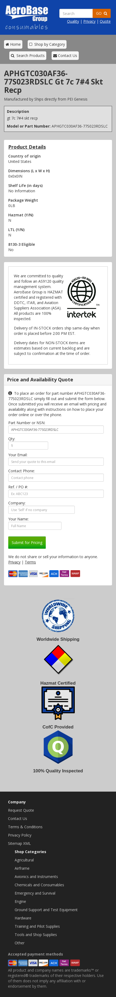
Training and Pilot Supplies (37, 926)
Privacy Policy (19, 835)
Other (19, 942)
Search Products (28, 55)
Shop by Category (47, 44)
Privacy (89, 21)
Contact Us (65, 55)
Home (13, 44)
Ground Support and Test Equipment (46, 909)
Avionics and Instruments (36, 876)
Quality (73, 21)
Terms (30, 562)
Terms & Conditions (25, 826)
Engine (20, 901)
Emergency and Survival (35, 893)
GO (101, 13)
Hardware (23, 918)
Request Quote (21, 810)
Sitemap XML (19, 843)
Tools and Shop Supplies (36, 934)
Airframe (22, 868)
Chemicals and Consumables (39, 884)
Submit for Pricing (27, 542)
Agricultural (24, 859)
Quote (105, 21)
